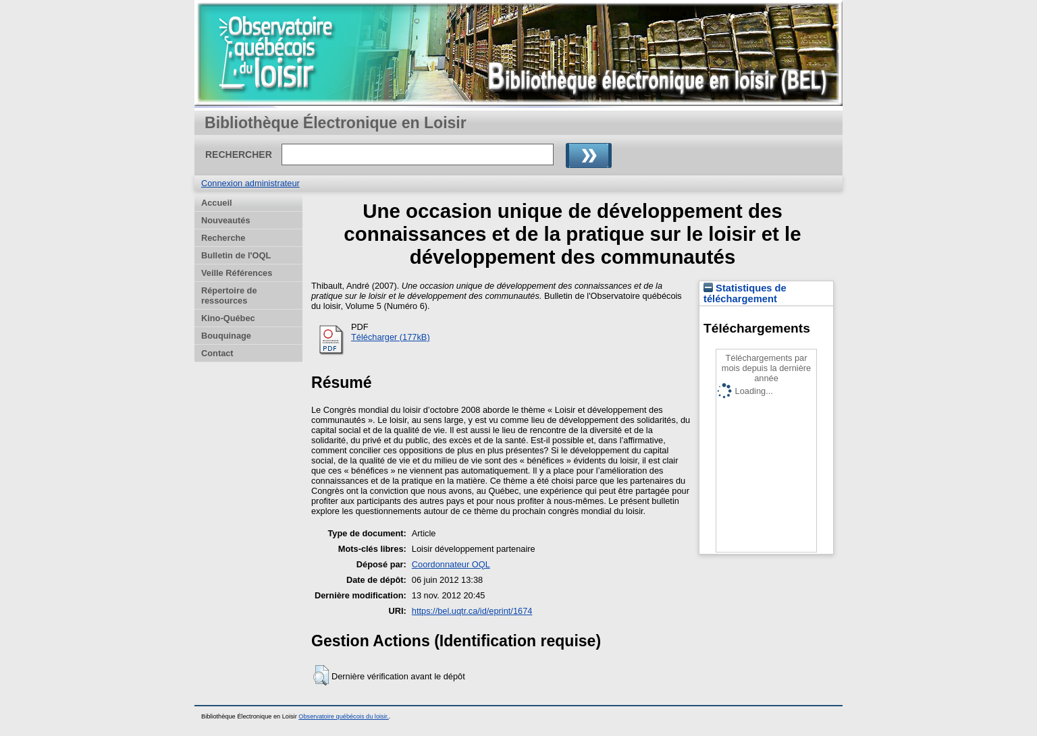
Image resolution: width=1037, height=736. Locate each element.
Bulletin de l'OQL (236, 255)
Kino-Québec (228, 318)
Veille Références (236, 273)
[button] (321, 675)
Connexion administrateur (250, 183)
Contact (217, 353)
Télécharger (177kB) (390, 337)
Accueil (216, 203)
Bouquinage (226, 336)
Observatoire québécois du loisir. (343, 716)
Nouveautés (225, 220)
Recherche (223, 238)
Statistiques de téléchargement (745, 293)
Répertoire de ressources (229, 295)
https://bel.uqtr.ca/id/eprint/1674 (472, 611)
